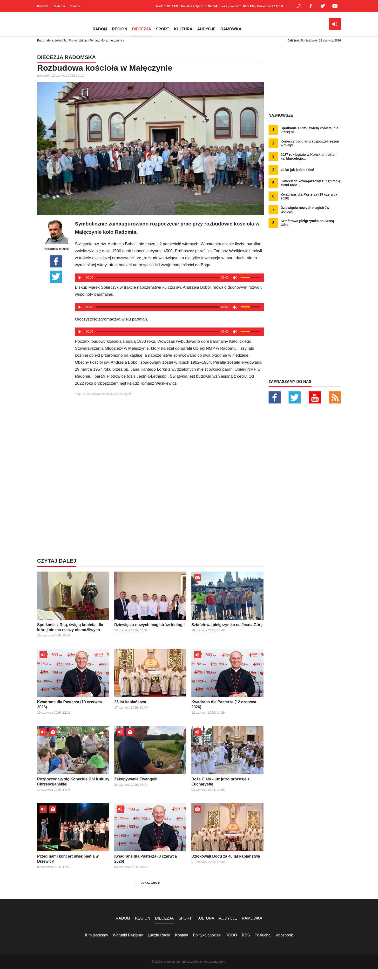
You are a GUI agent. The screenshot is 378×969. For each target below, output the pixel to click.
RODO (231, 935)
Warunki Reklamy (128, 935)
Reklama (59, 6)
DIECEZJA (141, 29)
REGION (119, 29)
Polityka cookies (207, 935)
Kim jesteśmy (96, 935)
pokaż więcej (150, 882)
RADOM (100, 29)
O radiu (75, 6)
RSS (246, 935)
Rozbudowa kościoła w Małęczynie (107, 394)
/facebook (284, 935)
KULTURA (183, 29)
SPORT (162, 29)
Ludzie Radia (159, 935)
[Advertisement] (169, 429)
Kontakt (42, 6)
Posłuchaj (263, 935)
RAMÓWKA (230, 29)
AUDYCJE (206, 29)
